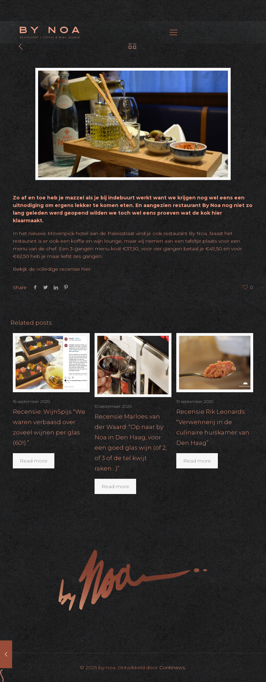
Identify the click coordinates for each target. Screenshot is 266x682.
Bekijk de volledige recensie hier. (53, 269)
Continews (172, 667)
